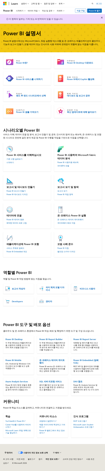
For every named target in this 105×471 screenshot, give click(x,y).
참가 (40, 459)
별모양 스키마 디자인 (66, 251)
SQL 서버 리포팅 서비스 (50, 381)
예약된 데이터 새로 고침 (17, 223)
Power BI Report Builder (51, 339)
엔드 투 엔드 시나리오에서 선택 (31, 95)
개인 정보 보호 (51, 459)
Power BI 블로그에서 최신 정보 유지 (52, 431)
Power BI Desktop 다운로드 (80, 62)
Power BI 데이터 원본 (15, 219)
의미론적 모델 (63, 166)
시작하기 (10, 162)
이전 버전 (21, 459)
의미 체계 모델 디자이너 (55, 288)
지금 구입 (81, 10)
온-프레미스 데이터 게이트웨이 (70, 219)
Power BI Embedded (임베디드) (85, 361)
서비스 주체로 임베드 (15, 248)
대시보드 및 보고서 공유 (78, 95)
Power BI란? (22, 62)
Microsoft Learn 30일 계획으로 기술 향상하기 (18, 431)
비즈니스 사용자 (87, 288)
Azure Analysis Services (16, 381)
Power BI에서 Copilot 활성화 (80, 79)
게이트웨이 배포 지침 (66, 223)
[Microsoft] (5, 3)
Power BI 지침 (63, 248)
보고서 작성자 (18, 288)
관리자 (49, 301)
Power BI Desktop (14, 339)
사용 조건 (90, 459)
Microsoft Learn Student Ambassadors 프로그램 (83, 425)
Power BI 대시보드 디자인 (17, 194)
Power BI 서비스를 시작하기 (29, 79)
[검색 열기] (92, 3)
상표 (5, 463)
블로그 (30, 459)
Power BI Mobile (13, 360)
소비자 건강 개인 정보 (72, 459)
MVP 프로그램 (79, 421)
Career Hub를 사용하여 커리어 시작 (18, 425)
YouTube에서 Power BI (14, 421)
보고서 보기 (62, 191)
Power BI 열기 (94, 10)
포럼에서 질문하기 (47, 421)
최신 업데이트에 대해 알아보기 (81, 112)
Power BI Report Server (84, 339)
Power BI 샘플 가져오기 (27, 112)
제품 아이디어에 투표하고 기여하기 (52, 425)
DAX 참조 (77, 381)
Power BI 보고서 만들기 (16, 191)
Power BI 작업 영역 (65, 194)
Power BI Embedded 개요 (17, 251)
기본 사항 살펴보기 (14, 159)
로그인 (99, 3)
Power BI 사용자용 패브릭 (68, 162)
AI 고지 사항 (8, 459)
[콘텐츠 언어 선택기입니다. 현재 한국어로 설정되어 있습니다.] (8, 452)
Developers (17, 301)
